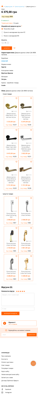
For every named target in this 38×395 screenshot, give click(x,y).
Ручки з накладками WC (11, 36)
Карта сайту (5, 371)
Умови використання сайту (10, 374)
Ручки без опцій (9, 29)
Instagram (6, 392)
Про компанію (6, 356)
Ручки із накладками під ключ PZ (14, 32)
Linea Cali (4, 61)
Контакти (4, 359)
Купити (7, 48)
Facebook (6, 389)
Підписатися (31, 334)
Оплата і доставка (7, 362)
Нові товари (5, 365)
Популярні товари (7, 368)
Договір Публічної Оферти (9, 380)
